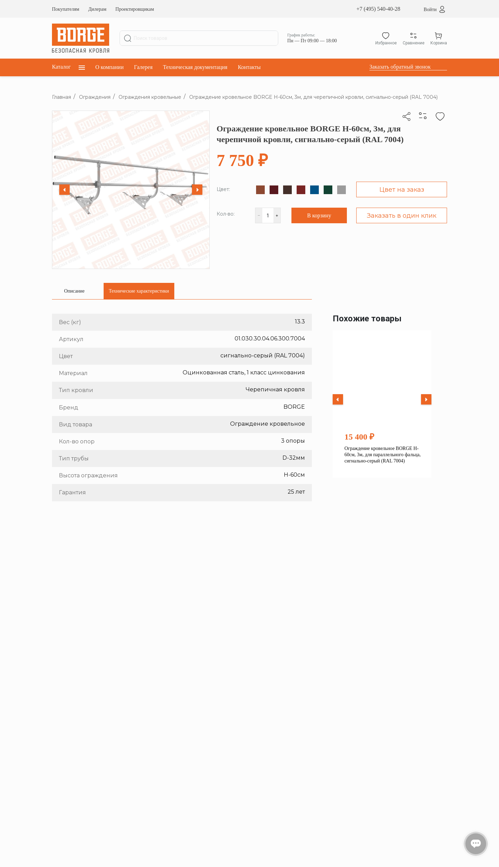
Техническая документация (195, 67)
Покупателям (65, 9)
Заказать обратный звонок (400, 67)
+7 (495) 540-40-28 (378, 9)
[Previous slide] (64, 189)
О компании (109, 67)
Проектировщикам (134, 9)
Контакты (249, 67)
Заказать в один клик (401, 215)
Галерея (143, 67)
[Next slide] (197, 189)
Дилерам (97, 9)
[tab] (74, 291)
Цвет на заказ (401, 189)
